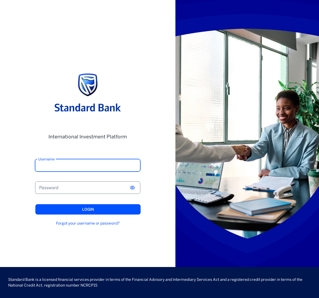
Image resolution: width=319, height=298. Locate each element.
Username (46, 159)
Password (48, 187)
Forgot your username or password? (88, 223)
